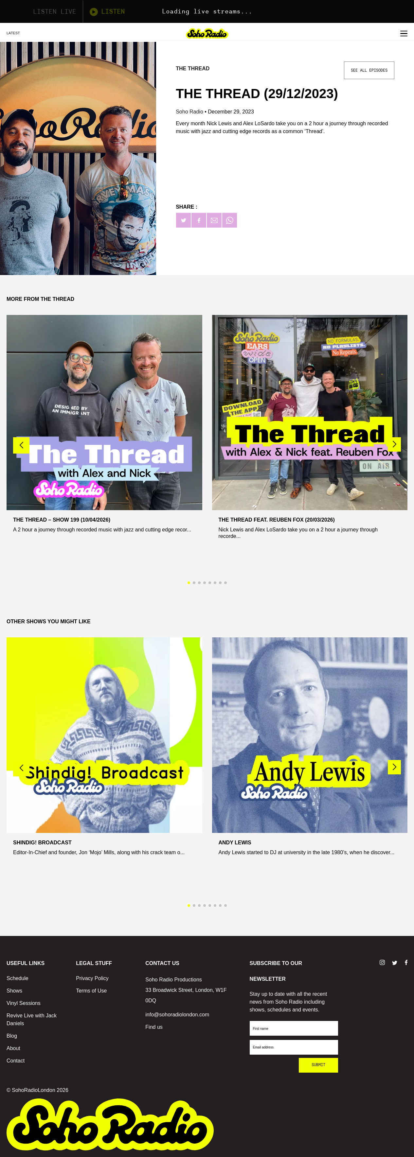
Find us (153, 1027)
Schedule (17, 978)
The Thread (192, 68)
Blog (12, 1036)
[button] (394, 444)
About (13, 1048)
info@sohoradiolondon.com (177, 1014)
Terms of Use (91, 990)
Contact (16, 1060)
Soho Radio (190, 111)
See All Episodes (369, 70)
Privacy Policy (92, 978)
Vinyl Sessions (24, 1003)
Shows (14, 990)
